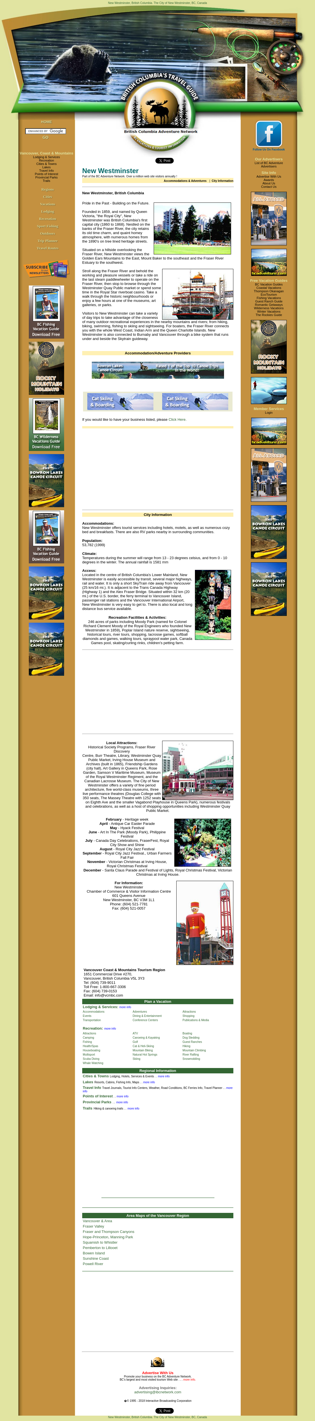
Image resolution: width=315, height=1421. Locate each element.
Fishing (87, 1041)
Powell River (93, 1264)
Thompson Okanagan (269, 291)
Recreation (46, 160)
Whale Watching (93, 1063)
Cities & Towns (46, 163)
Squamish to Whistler (100, 1242)
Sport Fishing (47, 226)
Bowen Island (94, 1253)
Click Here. (178, 419)
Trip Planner (48, 241)
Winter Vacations (268, 311)
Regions (47, 189)
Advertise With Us (269, 176)
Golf (135, 1041)
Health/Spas (90, 1046)
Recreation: (93, 1028)
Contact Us (268, 186)
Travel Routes (47, 248)
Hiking (186, 1046)
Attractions (189, 1011)
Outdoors (47, 233)
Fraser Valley (93, 1226)
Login (269, 412)
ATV (135, 1033)
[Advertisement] (157, 467)
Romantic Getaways (269, 304)
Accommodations (94, 1011)
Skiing (136, 1058)
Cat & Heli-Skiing (143, 1046)
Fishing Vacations (269, 298)
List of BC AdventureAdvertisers (269, 164)
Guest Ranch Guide (269, 301)
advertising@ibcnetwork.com (157, 1392)
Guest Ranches (192, 1041)
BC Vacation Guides (269, 284)
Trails (46, 180)
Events (87, 1015)
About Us (268, 183)
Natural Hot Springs (145, 1054)
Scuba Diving (91, 1058)
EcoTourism (269, 294)
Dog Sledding (191, 1037)
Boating (187, 1033)
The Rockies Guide (269, 315)
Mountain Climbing (194, 1050)
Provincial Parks (46, 177)
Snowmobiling (191, 1058)
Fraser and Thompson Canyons (108, 1232)
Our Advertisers (269, 159)
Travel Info (46, 170)
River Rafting (191, 1054)
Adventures (140, 1011)
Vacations (47, 204)
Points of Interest (46, 174)
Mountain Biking (143, 1050)
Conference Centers (145, 1020)
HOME (46, 122)
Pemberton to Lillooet (100, 1248)
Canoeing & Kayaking (146, 1037)
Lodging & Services (46, 157)
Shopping (188, 1015)
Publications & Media (196, 1020)
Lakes (46, 167)
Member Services (269, 409)
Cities (47, 197)
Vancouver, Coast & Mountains (46, 153)
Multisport (89, 1054)
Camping (88, 1037)
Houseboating (91, 1050)
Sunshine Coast (96, 1258)
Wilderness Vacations (269, 308)
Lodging (47, 211)
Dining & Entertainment (147, 1015)
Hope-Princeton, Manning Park (108, 1237)
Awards (269, 180)
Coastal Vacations (269, 287)
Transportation (92, 1020)
